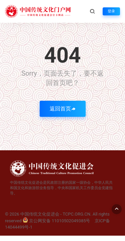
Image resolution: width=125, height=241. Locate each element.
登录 (111, 11)
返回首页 (63, 108)
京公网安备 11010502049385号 (56, 220)
